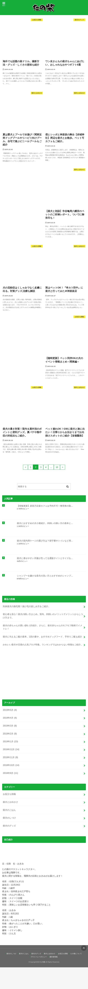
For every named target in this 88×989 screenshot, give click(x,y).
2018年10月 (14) (11, 787)
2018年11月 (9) (10, 779)
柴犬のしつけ (9, 839)
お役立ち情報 (9, 816)
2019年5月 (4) (10, 731)
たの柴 (42, 984)
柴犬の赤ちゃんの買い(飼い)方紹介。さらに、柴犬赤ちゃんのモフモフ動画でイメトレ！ (42, 649)
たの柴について (76, 975)
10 (57, 489)
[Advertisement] (44, 695)
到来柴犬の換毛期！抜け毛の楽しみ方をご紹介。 (26, 628)
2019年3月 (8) (10, 747)
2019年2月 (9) (10, 755)
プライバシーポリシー (39, 978)
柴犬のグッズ (9, 847)
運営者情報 (53, 978)
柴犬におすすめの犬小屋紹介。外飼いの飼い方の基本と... (45, 545)
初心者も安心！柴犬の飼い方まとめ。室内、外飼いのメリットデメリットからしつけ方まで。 (43, 637)
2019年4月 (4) (10, 739)
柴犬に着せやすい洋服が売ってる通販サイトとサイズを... (45, 580)
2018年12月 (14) (11, 771)
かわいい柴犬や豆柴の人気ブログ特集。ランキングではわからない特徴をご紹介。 (43, 666)
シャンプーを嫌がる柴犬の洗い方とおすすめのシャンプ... (45, 597)
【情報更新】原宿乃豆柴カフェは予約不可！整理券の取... (45, 527)
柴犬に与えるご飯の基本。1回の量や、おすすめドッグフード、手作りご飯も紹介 (42, 658)
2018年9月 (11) (10, 794)
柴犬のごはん (9, 831)
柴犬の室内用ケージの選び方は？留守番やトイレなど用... (45, 562)
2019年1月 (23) (10, 763)
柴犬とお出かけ (10, 823)
